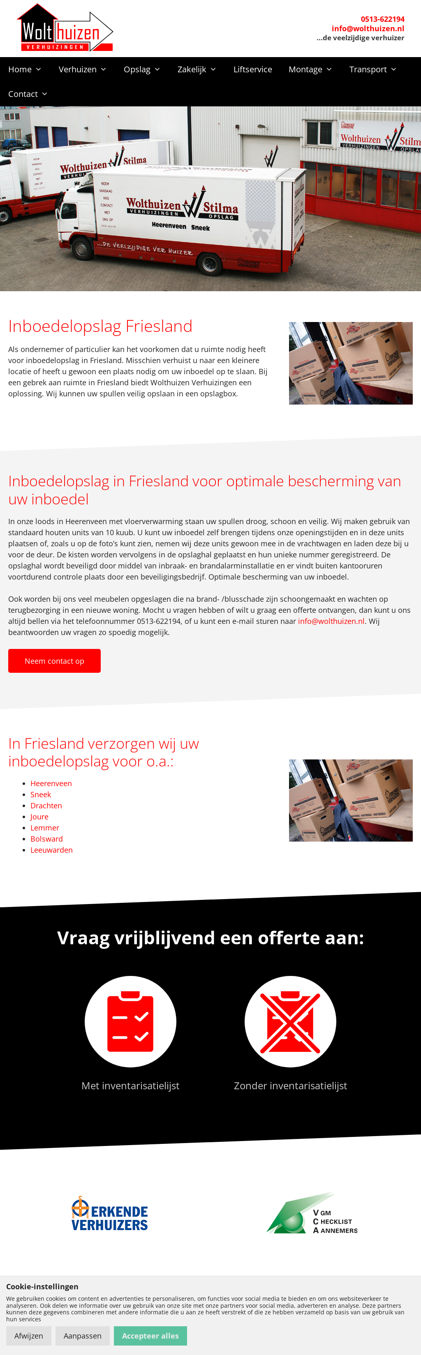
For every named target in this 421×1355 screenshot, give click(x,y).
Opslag (146, 69)
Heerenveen (51, 783)
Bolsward (46, 839)
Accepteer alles (150, 1336)
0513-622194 (383, 19)
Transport (377, 69)
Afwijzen (28, 1336)
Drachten (46, 805)
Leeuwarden (51, 850)
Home (29, 69)
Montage (315, 69)
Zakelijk (201, 69)
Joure (39, 816)
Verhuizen (87, 69)
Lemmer (44, 828)
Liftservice (253, 69)
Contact (32, 94)
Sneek (40, 794)
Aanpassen (83, 1336)
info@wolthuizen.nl (368, 28)
